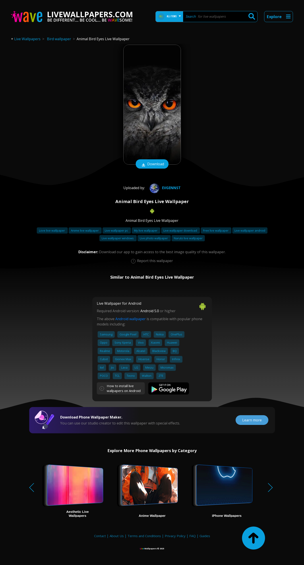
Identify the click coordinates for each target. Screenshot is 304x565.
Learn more (252, 420)
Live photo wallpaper (154, 238)
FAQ (192, 536)
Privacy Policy (175, 536)
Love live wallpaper (52, 230)
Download (152, 164)
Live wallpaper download (180, 230)
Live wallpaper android (249, 230)
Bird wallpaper (59, 38)
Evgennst (164, 187)
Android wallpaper (130, 318)
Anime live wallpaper (85, 230)
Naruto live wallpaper (188, 238)
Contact (100, 536)
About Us (117, 536)
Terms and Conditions (144, 536)
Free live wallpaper (216, 230)
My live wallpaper (146, 230)
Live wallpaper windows (118, 238)
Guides (204, 536)
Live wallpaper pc (117, 230)
